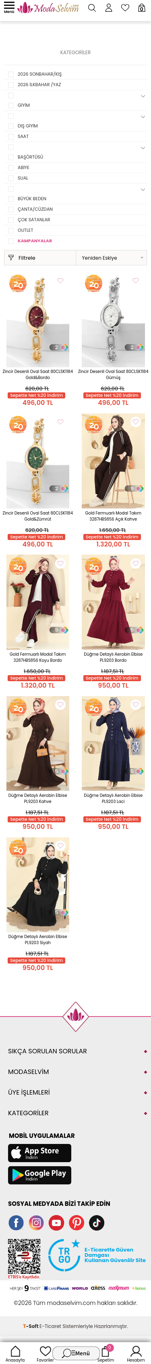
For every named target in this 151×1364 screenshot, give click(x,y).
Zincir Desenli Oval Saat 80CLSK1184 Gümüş (113, 375)
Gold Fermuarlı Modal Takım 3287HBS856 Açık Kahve (113, 516)
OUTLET (25, 230)
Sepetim (105, 1353)
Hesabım (136, 1353)
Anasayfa (15, 1353)
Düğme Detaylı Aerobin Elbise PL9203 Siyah (37, 940)
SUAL (23, 178)
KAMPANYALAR (35, 240)
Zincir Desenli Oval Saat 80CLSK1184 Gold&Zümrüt (38, 516)
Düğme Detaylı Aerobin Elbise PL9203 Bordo (113, 657)
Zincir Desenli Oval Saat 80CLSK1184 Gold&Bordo (38, 375)
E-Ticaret (50, 1326)
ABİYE (23, 167)
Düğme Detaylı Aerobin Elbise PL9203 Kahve (37, 798)
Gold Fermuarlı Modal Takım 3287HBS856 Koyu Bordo (38, 657)
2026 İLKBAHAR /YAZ (39, 84)
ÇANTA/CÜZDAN (35, 209)
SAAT (23, 136)
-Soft (31, 1326)
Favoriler (45, 1353)
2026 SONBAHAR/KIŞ (40, 74)
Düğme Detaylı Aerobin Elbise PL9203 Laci (113, 798)
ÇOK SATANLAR (34, 219)
